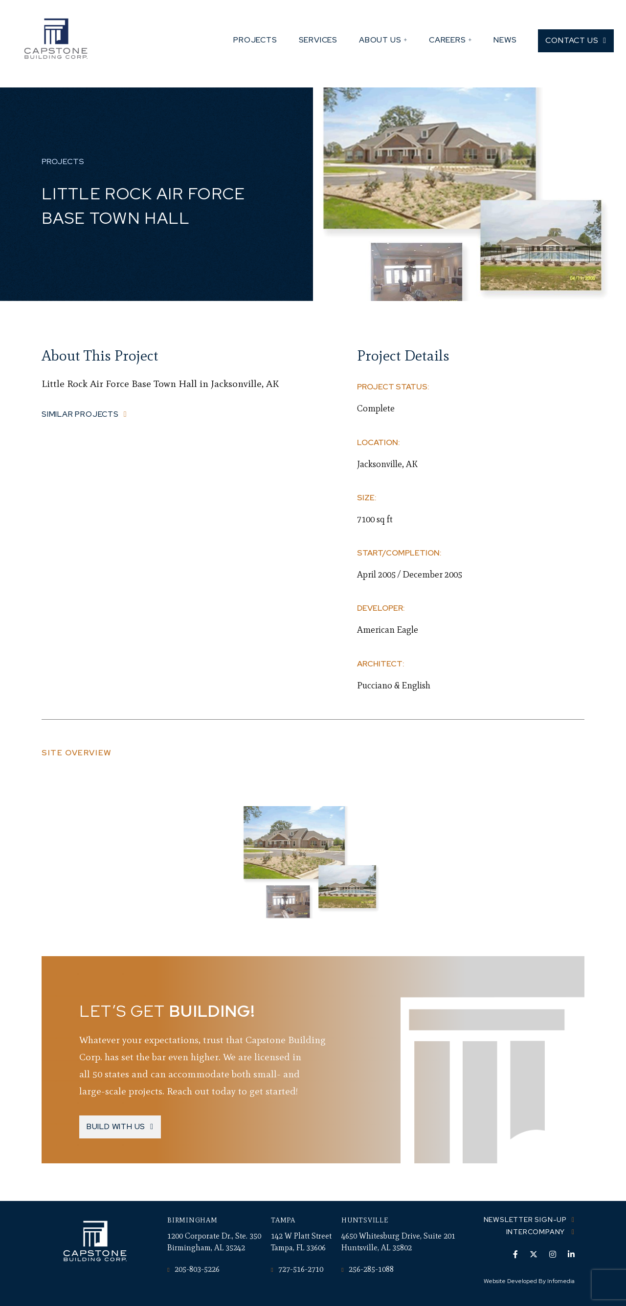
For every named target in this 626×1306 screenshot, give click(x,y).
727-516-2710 (297, 1269)
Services (318, 40)
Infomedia (561, 1281)
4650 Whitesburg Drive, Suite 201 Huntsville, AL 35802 (398, 1241)
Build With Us (116, 1126)
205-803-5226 (193, 1269)
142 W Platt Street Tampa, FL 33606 (301, 1241)
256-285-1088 (367, 1269)
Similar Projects (80, 414)
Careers (447, 40)
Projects (255, 40)
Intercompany (536, 1231)
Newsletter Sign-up (525, 1219)
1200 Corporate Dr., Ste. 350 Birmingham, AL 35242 (214, 1241)
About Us (380, 40)
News (504, 40)
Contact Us (571, 40)
